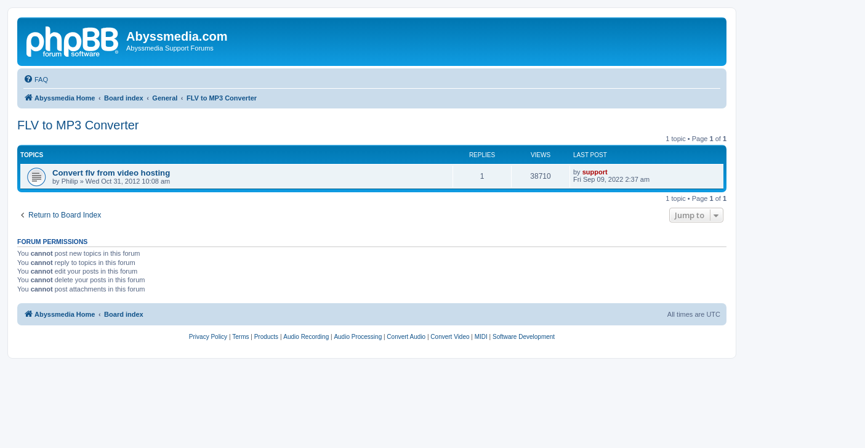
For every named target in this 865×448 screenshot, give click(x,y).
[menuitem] (35, 79)
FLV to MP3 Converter (78, 125)
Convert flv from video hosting (111, 172)
